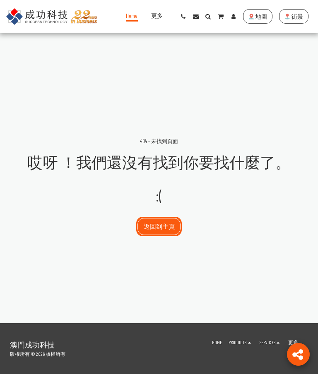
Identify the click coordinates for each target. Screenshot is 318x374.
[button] (183, 16)
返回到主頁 (159, 226)
